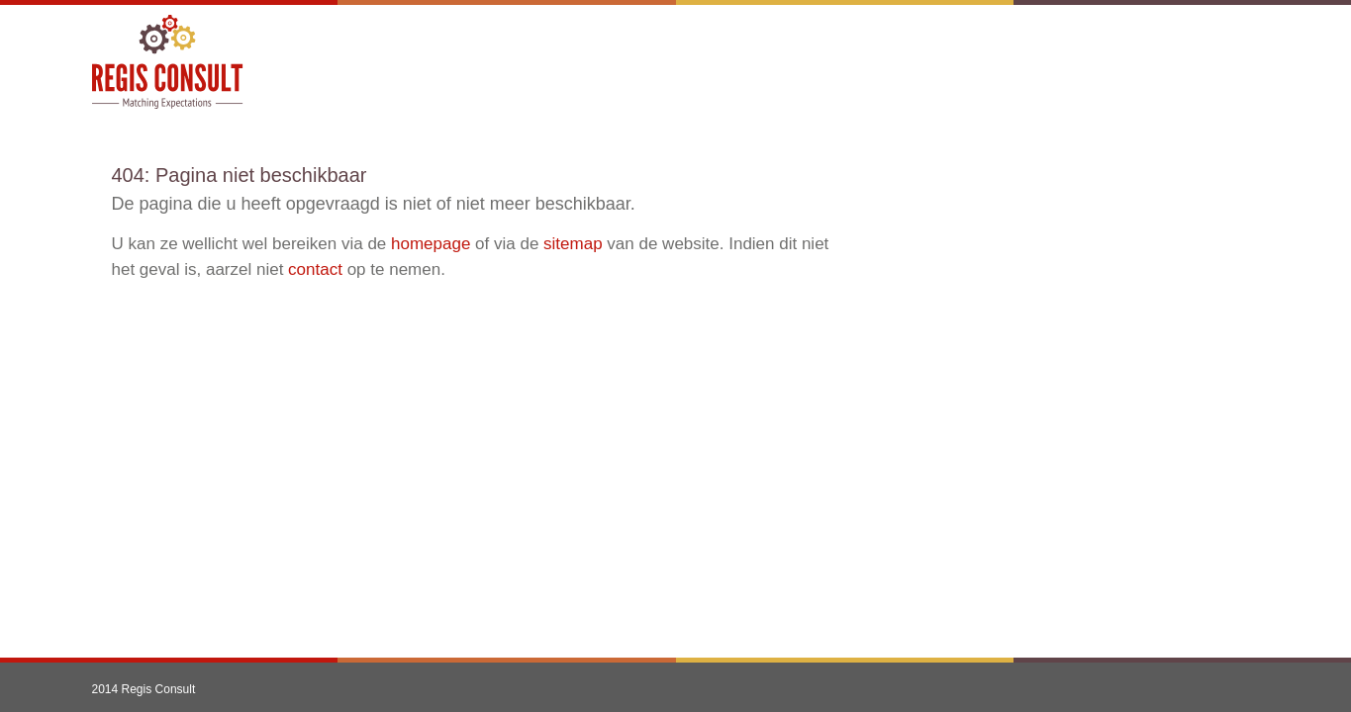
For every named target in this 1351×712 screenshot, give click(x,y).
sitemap (573, 243)
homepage (430, 243)
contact (315, 269)
